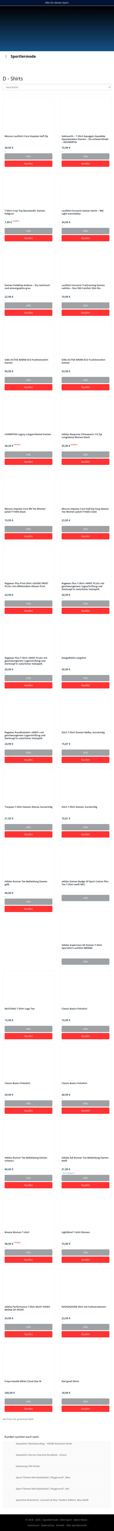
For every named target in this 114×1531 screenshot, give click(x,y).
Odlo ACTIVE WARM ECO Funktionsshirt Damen (26, 361)
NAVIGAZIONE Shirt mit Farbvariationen (84, 1306)
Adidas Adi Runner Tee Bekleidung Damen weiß (85, 1159)
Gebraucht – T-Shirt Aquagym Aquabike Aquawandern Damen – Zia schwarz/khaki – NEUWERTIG (85, 139)
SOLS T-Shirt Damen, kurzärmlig (79, 807)
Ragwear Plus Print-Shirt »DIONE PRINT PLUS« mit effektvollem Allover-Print (26, 585)
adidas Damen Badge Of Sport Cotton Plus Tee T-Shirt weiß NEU (85, 883)
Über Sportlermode (76, 1525)
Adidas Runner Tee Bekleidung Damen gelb (26, 883)
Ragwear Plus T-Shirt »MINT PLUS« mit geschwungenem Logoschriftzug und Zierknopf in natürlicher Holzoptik (83, 586)
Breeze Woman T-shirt (17, 1232)
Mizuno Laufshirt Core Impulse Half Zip (26, 136)
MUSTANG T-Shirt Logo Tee (20, 1008)
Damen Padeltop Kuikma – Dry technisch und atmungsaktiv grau (27, 287)
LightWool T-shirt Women (76, 1232)
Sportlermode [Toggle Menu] (20, 56)
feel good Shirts (70, 1381)
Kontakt (60, 1525)
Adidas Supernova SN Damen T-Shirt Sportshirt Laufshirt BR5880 (82, 947)
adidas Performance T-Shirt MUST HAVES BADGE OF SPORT (27, 1308)
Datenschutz (47, 1525)
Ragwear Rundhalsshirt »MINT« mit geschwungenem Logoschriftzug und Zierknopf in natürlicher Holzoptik (25, 735)
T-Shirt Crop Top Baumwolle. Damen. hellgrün (25, 212)
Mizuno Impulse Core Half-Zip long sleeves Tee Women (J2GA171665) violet (85, 510)
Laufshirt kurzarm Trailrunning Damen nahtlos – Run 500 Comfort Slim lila (83, 287)
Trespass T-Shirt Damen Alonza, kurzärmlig (28, 807)
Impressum (34, 1525)
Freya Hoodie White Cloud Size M (23, 1381)
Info (28, 156)
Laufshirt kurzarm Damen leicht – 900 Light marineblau (83, 212)
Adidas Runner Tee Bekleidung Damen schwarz (26, 1159)
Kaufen (28, 163)
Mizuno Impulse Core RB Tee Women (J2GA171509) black (25, 510)
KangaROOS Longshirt (74, 657)
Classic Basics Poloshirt (74, 1008)
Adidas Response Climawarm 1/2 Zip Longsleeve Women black (82, 436)
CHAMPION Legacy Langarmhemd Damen (28, 434)
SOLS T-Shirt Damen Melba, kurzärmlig (83, 732)
